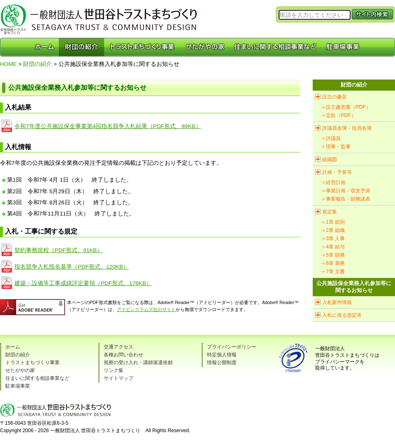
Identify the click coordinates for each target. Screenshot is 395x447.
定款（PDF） (341, 115)
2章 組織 (335, 230)
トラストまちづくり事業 (32, 362)
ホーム (12, 347)
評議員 (333, 138)
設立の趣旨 (334, 97)
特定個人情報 (222, 355)
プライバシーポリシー (231, 347)
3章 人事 (335, 238)
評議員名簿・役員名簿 (347, 128)
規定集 (329, 212)
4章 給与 (335, 247)
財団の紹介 (37, 64)
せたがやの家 (20, 370)
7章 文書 (335, 271)
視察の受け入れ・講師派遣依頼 (138, 362)
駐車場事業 (17, 386)
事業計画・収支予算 (348, 191)
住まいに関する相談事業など (37, 378)
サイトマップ (118, 378)
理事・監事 (338, 147)
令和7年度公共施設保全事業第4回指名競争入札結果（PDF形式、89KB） (107, 126)
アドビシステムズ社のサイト (146, 309)
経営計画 (336, 182)
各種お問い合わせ (123, 355)
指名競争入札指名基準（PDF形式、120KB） (71, 267)
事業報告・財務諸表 (348, 199)
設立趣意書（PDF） (348, 107)
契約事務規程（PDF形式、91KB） (58, 250)
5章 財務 (335, 255)
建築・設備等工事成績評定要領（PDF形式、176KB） (83, 283)
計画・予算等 (337, 172)
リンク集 (113, 370)
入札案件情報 (337, 302)
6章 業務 (335, 263)
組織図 (329, 159)
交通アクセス (118, 347)
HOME (8, 64)
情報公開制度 (222, 362)
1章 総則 (335, 222)
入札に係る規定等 (342, 315)
